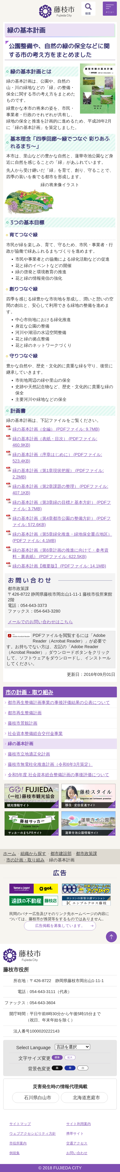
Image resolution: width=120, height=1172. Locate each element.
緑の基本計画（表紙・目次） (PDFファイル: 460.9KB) (54, 442)
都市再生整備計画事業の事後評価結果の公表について (59, 702)
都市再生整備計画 (25, 712)
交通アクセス (77, 1143)
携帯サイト (75, 1133)
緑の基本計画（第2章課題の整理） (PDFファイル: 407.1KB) (60, 489)
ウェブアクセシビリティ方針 (32, 1133)
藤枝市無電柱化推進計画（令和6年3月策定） (50, 764)
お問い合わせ (77, 1153)
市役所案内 (18, 1143)
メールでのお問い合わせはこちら (40, 621)
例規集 (14, 1153)
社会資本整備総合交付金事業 (35, 733)
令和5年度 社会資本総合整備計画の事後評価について (58, 774)
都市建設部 (61, 853)
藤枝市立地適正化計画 (29, 754)
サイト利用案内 (78, 1124)
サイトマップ (20, 1124)
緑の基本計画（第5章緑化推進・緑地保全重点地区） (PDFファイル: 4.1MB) (62, 537)
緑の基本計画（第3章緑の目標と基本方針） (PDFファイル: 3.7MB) (61, 505)
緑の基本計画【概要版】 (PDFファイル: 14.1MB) (59, 566)
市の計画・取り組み (29, 692)
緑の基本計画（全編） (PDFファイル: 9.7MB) (56, 429)
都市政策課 (86, 853)
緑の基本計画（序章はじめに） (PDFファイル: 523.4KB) (57, 457)
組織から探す (33, 853)
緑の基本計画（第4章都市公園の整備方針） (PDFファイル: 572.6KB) (61, 521)
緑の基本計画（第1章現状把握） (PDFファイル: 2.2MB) (58, 473)
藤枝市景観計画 (22, 723)
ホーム (9, 853)
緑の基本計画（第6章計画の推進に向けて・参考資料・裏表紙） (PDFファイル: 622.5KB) (60, 553)
